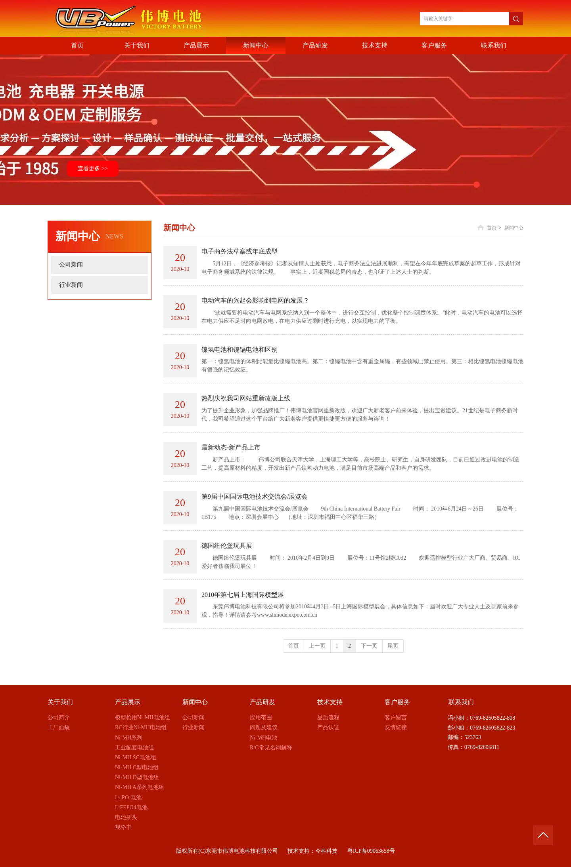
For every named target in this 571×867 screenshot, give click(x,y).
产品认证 (328, 727)
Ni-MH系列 (128, 738)
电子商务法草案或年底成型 (239, 251)
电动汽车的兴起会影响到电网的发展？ (255, 300)
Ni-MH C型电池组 (137, 767)
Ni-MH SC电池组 (135, 757)
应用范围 (261, 717)
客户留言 (396, 717)
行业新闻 (193, 727)
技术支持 (330, 702)
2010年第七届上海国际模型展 (242, 594)
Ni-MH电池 (263, 738)
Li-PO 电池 (128, 797)
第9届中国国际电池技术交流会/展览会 (254, 496)
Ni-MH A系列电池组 (139, 787)
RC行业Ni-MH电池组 (141, 727)
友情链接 (396, 727)
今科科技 (326, 851)
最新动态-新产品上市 (231, 447)
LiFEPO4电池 (131, 807)
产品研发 (262, 702)
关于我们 (60, 702)
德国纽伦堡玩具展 (226, 545)
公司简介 (59, 717)
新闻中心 (513, 228)
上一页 (317, 646)
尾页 (393, 646)
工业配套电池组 (134, 748)
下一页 (369, 646)
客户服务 (397, 702)
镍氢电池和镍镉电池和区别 (239, 349)
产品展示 (127, 702)
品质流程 (328, 717)
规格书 (123, 827)
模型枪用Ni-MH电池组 (142, 717)
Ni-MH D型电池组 (137, 777)
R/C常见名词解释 (271, 748)
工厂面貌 (59, 727)
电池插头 (126, 817)
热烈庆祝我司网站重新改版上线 (245, 398)
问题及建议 (264, 727)
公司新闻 (193, 717)
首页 (491, 228)
